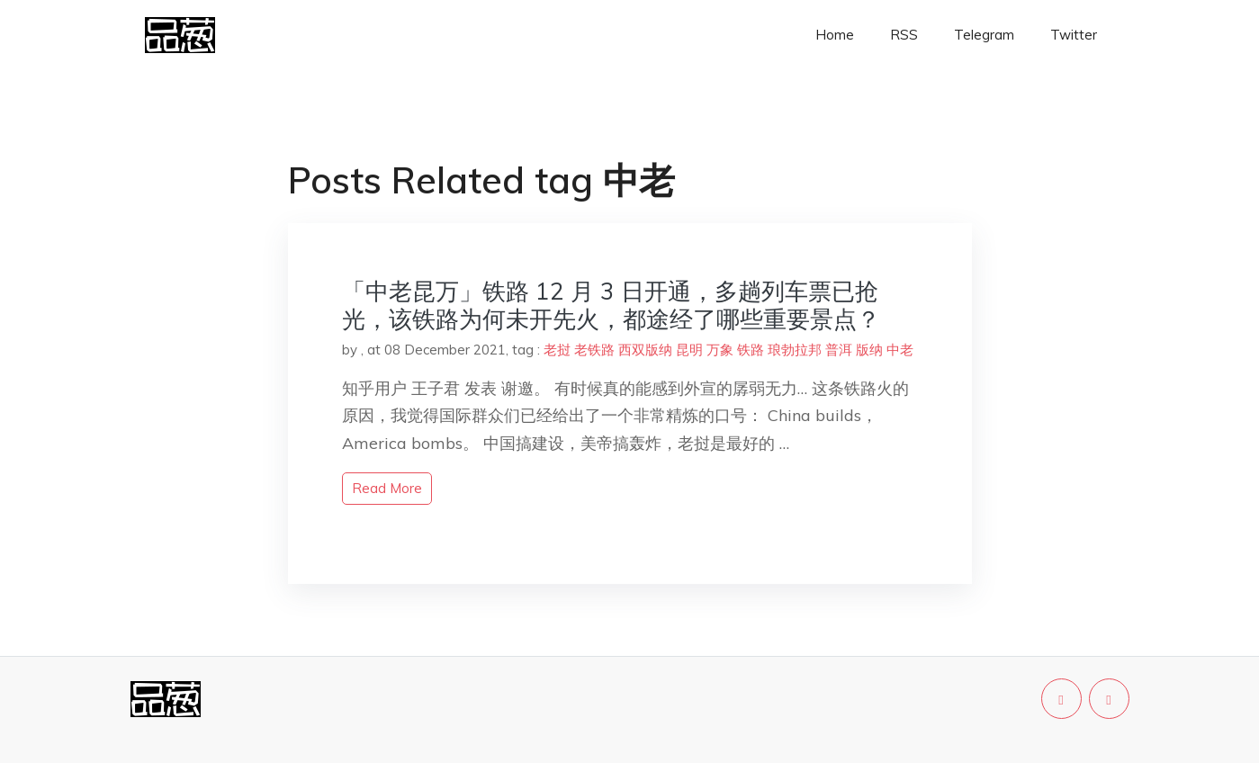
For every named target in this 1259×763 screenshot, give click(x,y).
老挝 (557, 349)
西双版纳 (645, 349)
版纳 (869, 349)
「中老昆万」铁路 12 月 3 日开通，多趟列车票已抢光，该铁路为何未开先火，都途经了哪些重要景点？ (611, 305)
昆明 (689, 349)
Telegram (984, 34)
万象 (719, 349)
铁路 (750, 349)
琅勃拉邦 (795, 349)
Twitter (1073, 34)
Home (834, 34)
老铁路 (594, 349)
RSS (904, 34)
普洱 (838, 349)
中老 (899, 349)
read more (387, 488)
